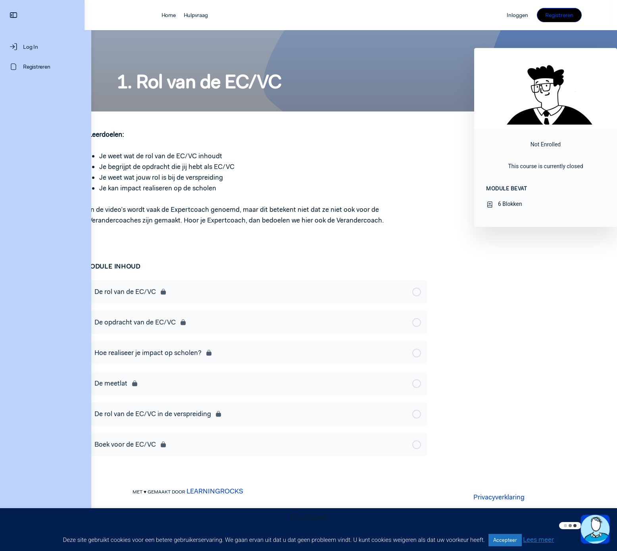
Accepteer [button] (505, 540)
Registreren (566, 15)
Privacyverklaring (502, 497)
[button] (595, 529)
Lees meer (538, 539)
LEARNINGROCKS (218, 491)
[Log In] (45, 47)
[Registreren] (45, 67)
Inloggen (524, 15)
